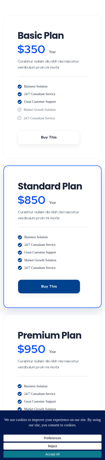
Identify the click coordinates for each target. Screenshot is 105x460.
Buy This (49, 137)
